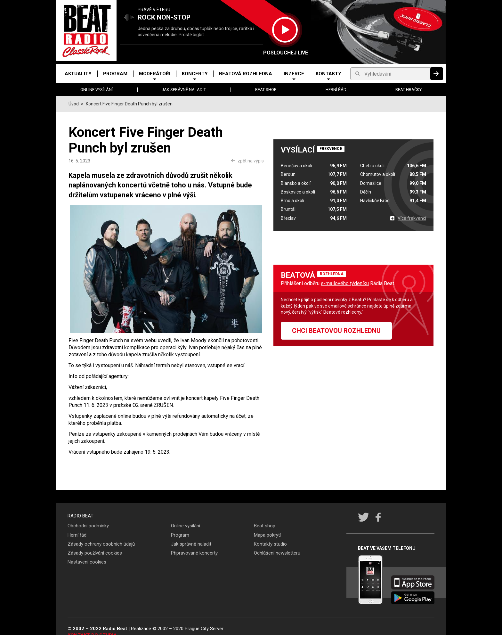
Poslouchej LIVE (284, 53)
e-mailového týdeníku (345, 283)
